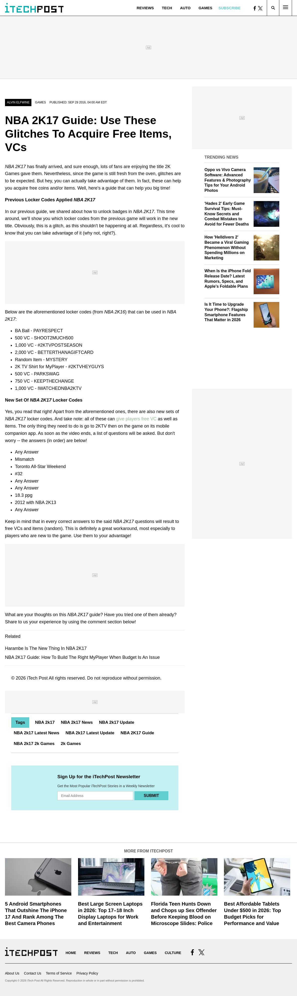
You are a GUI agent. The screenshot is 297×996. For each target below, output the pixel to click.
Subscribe (229, 8)
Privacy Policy (87, 973)
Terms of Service (59, 973)
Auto (185, 8)
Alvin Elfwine (18, 102)
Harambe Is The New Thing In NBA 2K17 (46, 648)
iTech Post (37, 678)
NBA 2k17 (45, 722)
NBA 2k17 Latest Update (90, 733)
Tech (167, 8)
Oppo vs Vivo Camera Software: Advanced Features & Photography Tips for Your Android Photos (227, 180)
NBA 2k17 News (77, 722)
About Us (12, 973)
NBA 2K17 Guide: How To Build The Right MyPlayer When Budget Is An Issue (82, 657)
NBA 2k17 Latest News (36, 733)
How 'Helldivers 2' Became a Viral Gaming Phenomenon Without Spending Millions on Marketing (226, 247)
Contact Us (32, 973)
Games (205, 8)
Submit (151, 795)
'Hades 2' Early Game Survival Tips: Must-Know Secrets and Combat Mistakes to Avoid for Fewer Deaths (226, 213)
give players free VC (136, 418)
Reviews (145, 8)
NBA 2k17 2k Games (34, 743)
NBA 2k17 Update (116, 722)
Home (71, 953)
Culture (173, 953)
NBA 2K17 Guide (137, 733)
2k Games (71, 743)
